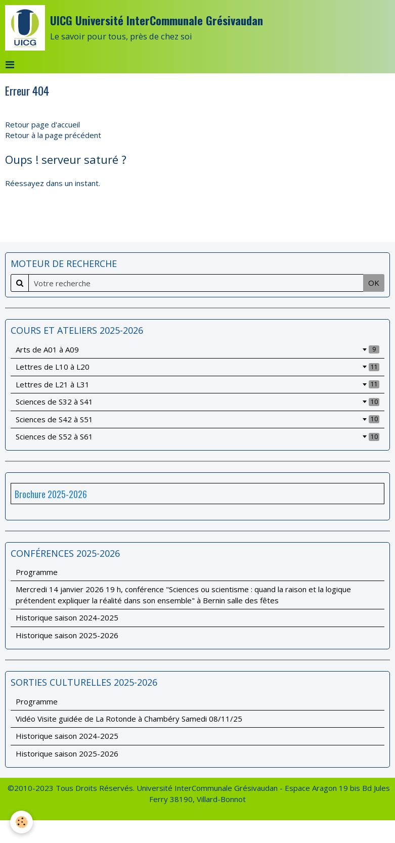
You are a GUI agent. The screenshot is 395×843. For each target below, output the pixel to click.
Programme (37, 572)
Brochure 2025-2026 (51, 494)
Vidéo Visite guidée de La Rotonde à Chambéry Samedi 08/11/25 (129, 719)
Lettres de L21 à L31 (197, 384)
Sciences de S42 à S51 (197, 419)
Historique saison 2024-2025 (67, 617)
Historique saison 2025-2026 (67, 635)
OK (373, 283)
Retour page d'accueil (42, 124)
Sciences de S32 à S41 (197, 401)
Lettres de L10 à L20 (197, 367)
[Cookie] (21, 822)
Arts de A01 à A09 (197, 349)
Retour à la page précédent (53, 135)
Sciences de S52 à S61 (197, 436)
